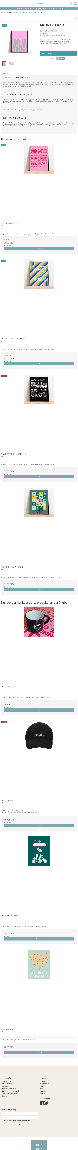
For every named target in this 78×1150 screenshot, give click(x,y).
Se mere (42, 1093)
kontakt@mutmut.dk (13, 1091)
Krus (41, 1088)
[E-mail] (20, 1117)
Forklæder (43, 1081)
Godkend (20, 1124)
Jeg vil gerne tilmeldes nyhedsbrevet (17, 1120)
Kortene (53, 123)
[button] (75, 18)
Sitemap (4, 1096)
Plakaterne (45, 99)
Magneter (43, 1091)
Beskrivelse (5, 73)
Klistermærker (44, 1083)
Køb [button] (60, 58)
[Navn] (20, 1113)
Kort (41, 1086)
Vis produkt (39, 248)
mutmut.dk (39, 3)
